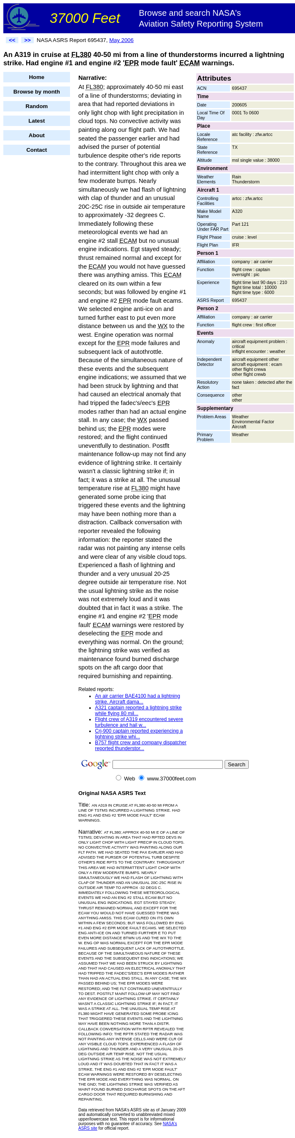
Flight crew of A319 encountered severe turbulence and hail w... (139, 722)
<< (12, 40)
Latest (36, 121)
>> (27, 40)
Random (36, 106)
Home (36, 77)
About (37, 135)
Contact (36, 150)
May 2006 (121, 40)
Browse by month (36, 92)
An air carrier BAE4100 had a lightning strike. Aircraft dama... (137, 699)
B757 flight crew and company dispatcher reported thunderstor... (140, 745)
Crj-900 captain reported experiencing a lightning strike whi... (139, 734)
